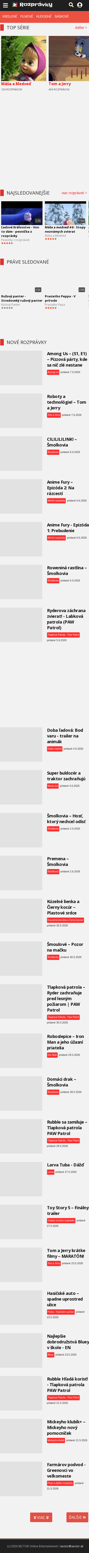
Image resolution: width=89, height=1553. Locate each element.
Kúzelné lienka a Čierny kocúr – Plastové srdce (63, 907)
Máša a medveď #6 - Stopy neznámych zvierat (65, 229)
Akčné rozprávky (56, 500)
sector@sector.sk (71, 1546)
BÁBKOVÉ (61, 16)
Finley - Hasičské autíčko (61, 1312)
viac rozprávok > (75, 193)
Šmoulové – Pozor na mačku (65, 947)
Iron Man (52, 1055)
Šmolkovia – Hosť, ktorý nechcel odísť (66, 818)
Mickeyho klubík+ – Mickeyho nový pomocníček (66, 1427)
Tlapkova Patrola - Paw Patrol (63, 635)
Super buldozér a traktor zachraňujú (66, 775)
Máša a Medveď (16, 83)
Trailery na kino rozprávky (61, 1220)
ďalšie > (82, 27)
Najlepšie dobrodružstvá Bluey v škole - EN (68, 1341)
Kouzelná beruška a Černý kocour (66, 920)
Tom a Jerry (60, 83)
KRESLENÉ (9, 16)
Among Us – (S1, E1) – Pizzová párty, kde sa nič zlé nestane (67, 359)
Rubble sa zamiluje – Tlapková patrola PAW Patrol (67, 1127)
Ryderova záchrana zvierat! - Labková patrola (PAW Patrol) (66, 619)
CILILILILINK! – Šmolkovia (62, 442)
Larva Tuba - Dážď (65, 1165)
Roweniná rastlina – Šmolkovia (67, 570)
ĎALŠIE (77, 1517)
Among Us (53, 372)
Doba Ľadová (55, 748)
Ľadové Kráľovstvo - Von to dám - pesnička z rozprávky (20, 231)
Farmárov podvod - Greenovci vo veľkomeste (66, 1470)
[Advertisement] (44, 138)
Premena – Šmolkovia (58, 861)
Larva (51, 1172)
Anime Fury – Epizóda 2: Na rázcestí (60, 487)
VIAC (41, 1517)
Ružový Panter (10, 305)
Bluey (51, 1354)
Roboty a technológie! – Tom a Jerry (66, 402)
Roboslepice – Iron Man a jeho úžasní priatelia (65, 1042)
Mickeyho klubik (56, 1440)
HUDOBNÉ (43, 16)
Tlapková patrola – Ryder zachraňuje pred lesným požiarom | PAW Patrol (66, 998)
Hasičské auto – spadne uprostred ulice (65, 1298)
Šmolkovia (53, 452)
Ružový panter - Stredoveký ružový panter (21, 298)
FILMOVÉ (26, 16)
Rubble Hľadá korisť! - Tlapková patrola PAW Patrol (67, 1384)
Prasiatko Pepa (55, 305)
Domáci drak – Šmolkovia (61, 1082)
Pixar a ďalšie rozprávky (60, 1483)
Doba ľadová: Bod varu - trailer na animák (65, 735)
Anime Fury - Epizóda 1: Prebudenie (68, 527)
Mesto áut (53, 786)
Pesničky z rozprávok (15, 240)
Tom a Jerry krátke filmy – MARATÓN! (66, 1253)
